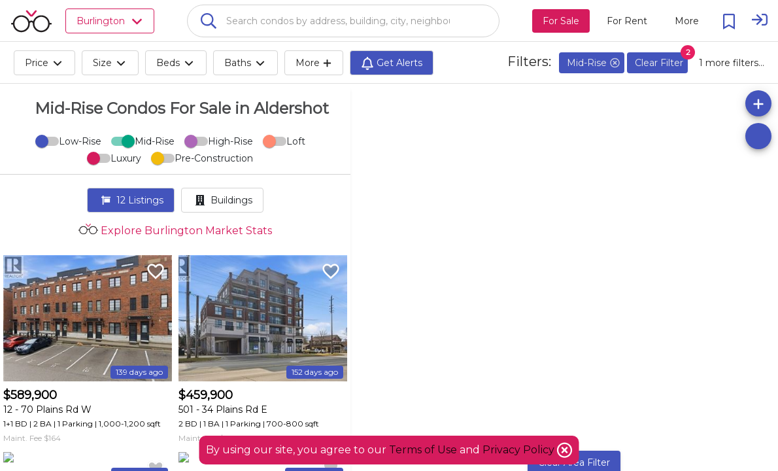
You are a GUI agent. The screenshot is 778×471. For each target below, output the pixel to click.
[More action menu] (686, 21)
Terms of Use (423, 450)
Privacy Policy (519, 450)
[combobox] (343, 21)
